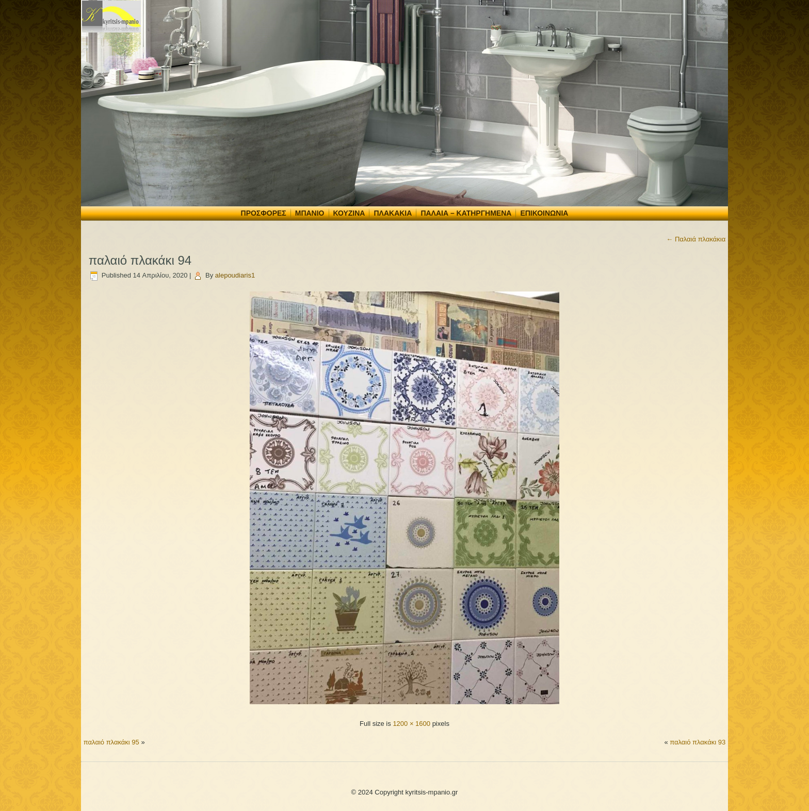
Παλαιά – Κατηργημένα (465, 213)
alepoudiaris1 (235, 275)
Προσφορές (263, 213)
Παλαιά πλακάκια (695, 239)
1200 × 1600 (411, 723)
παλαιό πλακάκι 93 (697, 742)
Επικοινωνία (544, 213)
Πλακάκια (393, 213)
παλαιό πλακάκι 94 (140, 260)
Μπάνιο (310, 213)
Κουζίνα (349, 213)
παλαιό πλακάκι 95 (111, 742)
